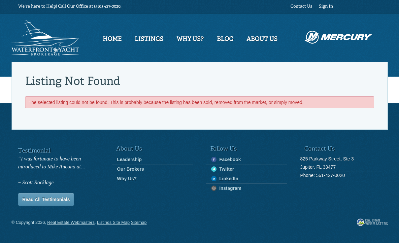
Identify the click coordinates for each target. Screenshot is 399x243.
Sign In (326, 6)
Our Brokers (130, 169)
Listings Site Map (113, 222)
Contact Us (301, 6)
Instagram (226, 188)
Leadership (129, 159)
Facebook (226, 159)
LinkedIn (224, 179)
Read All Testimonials (46, 199)
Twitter (222, 169)
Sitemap (139, 222)
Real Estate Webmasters (372, 223)
